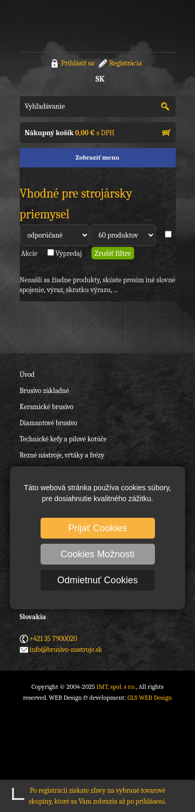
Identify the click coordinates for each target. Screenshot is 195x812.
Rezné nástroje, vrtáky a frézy (62, 455)
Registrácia (125, 63)
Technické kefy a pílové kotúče (63, 439)
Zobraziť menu (97, 157)
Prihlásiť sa (77, 63)
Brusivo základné (44, 391)
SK (100, 79)
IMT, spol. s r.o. (61, 26)
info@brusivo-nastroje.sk (66, 649)
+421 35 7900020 (53, 639)
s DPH (69, 132)
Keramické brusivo (47, 407)
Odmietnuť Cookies (97, 580)
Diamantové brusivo (48, 423)
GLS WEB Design (149, 697)
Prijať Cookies (97, 528)
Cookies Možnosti (97, 554)
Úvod (27, 374)
